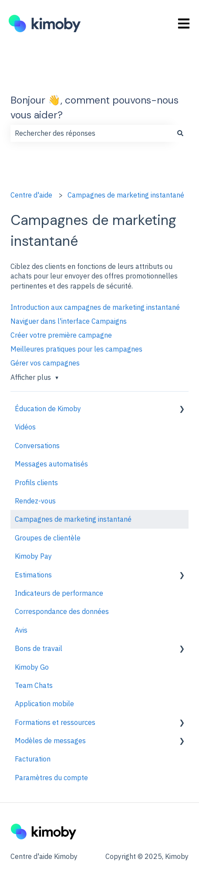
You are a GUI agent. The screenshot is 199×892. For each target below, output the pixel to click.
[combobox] (91, 133)
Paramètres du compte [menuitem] (51, 777)
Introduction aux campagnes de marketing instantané (95, 307)
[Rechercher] (180, 133)
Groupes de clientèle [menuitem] (48, 537)
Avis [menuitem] (21, 630)
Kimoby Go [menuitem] (32, 667)
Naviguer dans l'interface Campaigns (68, 321)
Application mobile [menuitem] (44, 703)
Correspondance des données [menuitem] (62, 611)
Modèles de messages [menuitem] (50, 740)
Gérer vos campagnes (45, 363)
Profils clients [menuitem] (36, 482)
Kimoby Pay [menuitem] (33, 556)
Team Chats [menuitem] (34, 685)
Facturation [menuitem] (33, 759)
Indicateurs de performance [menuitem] (59, 593)
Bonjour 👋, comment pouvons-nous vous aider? (94, 108)
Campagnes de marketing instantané (125, 195)
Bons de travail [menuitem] (38, 648)
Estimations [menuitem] (33, 574)
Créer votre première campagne (61, 335)
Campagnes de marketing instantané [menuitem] (73, 519)
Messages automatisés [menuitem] (51, 463)
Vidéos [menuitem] (25, 427)
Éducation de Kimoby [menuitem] (48, 408)
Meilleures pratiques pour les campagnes (76, 349)
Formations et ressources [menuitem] (55, 722)
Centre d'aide (31, 195)
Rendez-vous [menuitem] (35, 500)
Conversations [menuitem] (37, 445)
